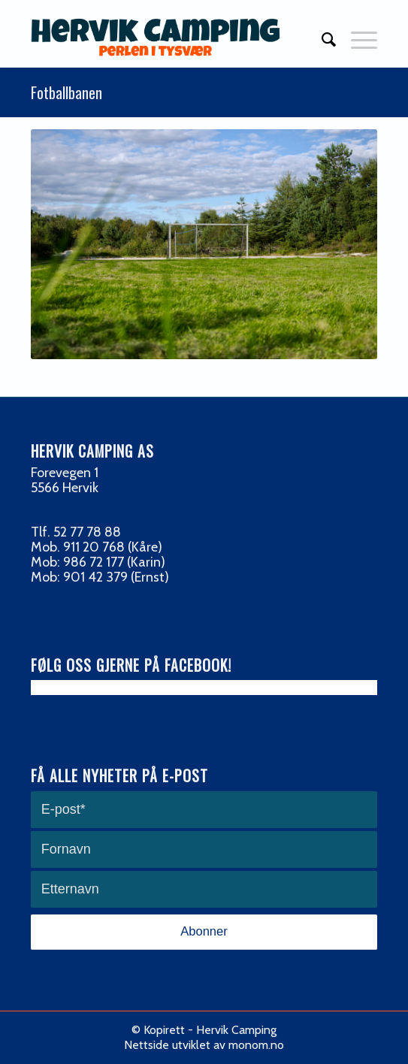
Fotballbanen (66, 92)
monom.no (256, 1045)
